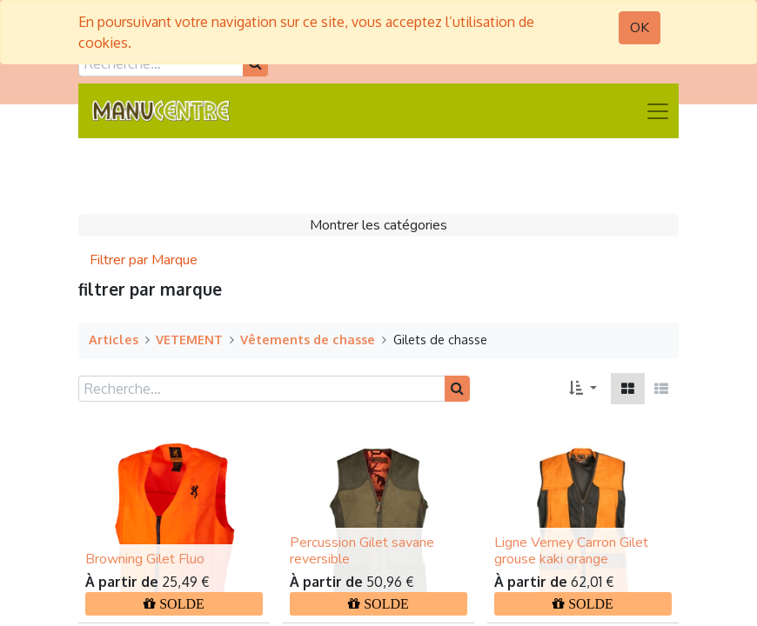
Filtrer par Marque (144, 260)
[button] (583, 388)
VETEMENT (189, 339)
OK (639, 27)
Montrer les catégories (378, 225)
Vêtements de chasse (307, 339)
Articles (113, 339)
